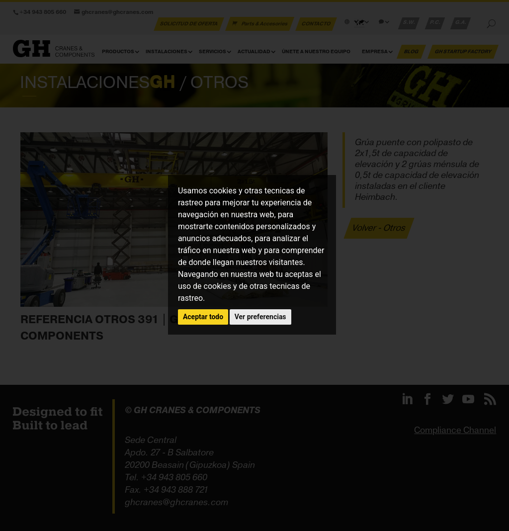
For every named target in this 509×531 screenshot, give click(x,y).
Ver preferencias (260, 317)
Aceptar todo (203, 317)
